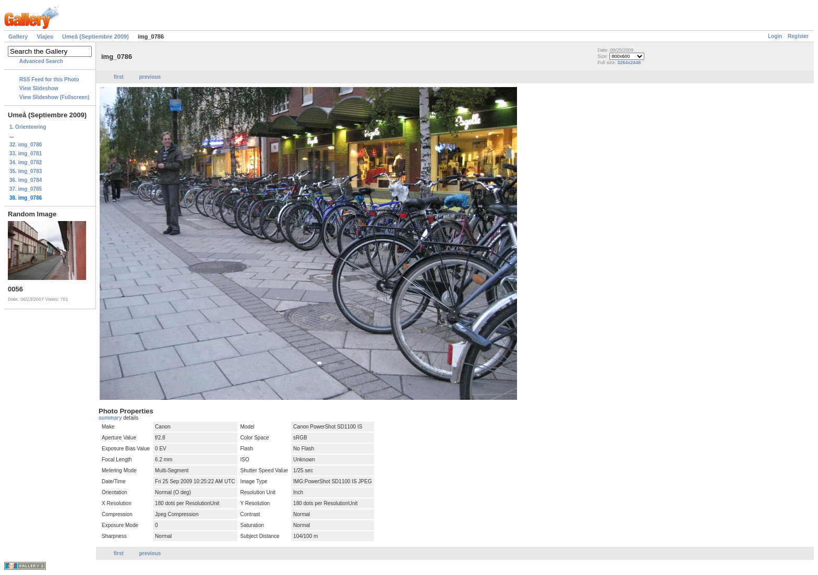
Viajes (45, 36)
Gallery (18, 36)
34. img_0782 (25, 162)
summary (111, 418)
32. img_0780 (25, 145)
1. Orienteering (27, 127)
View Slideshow (38, 88)
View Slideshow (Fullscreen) (54, 97)
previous (150, 77)
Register (798, 36)
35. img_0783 (25, 171)
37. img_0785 (25, 189)
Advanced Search (41, 61)
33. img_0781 (25, 153)
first (119, 77)
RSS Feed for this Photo (49, 79)
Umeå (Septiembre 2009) (95, 36)
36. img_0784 (25, 180)
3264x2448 (629, 62)
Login (775, 36)
